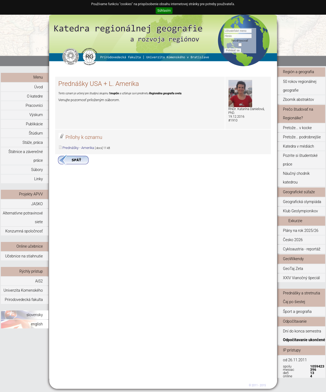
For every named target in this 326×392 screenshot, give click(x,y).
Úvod (38, 87)
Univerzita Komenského (23, 290)
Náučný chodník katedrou (296, 177)
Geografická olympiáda (302, 202)
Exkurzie (295, 221)
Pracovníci (34, 105)
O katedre (35, 96)
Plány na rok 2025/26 (300, 230)
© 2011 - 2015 (257, 385)
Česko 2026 (293, 240)
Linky (38, 179)
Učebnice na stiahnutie (24, 256)
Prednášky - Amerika (78, 148)
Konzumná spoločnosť (24, 231)
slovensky (34, 315)
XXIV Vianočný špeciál (301, 278)
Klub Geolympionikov (300, 211)
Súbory (37, 169)
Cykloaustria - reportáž (302, 249)
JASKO (37, 204)
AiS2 (39, 281)
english (37, 324)
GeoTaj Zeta (293, 268)
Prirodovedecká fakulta (24, 299)
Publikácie (34, 124)
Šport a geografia (297, 311)
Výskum (36, 115)
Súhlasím (164, 11)
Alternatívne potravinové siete (23, 217)
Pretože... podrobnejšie (302, 137)
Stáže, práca (33, 142)
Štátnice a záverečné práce (25, 156)
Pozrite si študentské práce (300, 159)
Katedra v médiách (298, 146)
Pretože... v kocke (297, 128)
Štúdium (36, 133)
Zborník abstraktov (298, 99)
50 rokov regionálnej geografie (299, 85)
